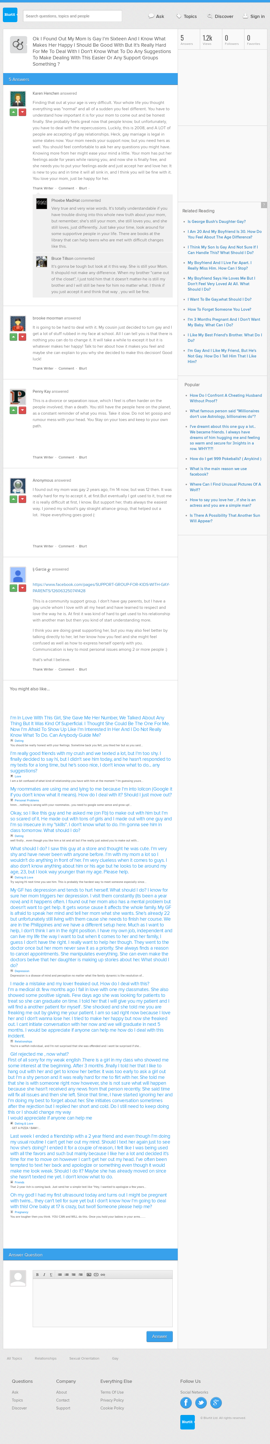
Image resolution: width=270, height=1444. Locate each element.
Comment (66, 188)
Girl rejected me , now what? (39, 1054)
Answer (159, 1336)
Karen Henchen (46, 93)
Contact (62, 1400)
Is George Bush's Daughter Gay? (217, 221)
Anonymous (43, 480)
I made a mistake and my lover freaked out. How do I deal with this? (80, 984)
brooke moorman (48, 318)
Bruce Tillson (62, 258)
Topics (186, 16)
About (61, 1392)
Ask (156, 16)
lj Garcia (39, 569)
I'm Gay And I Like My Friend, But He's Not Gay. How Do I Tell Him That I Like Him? (222, 356)
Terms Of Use (112, 1392)
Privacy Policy (112, 1400)
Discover (219, 16)
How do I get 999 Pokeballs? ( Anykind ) (225, 458)
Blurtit (10, 15)
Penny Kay (42, 391)
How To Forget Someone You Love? (219, 309)
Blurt (83, 188)
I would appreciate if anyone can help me (50, 1118)
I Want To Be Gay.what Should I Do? (220, 299)
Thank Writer (43, 188)
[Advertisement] (93, 439)
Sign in (253, 16)
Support (63, 1408)
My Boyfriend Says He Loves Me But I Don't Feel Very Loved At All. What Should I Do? (221, 284)
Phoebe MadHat (65, 200)
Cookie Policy (112, 1408)
